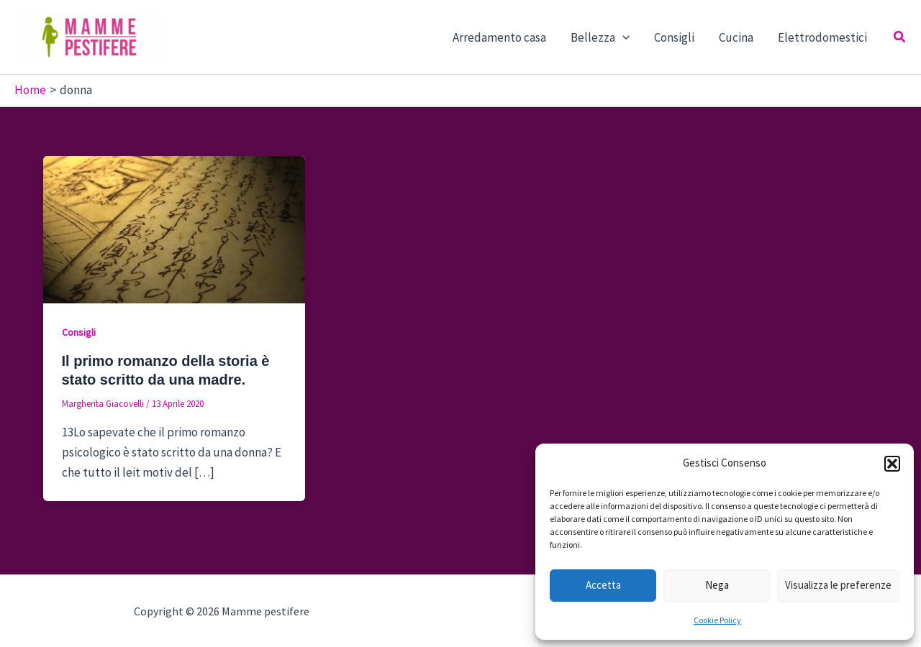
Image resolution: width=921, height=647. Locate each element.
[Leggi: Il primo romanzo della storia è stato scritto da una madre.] (174, 228)
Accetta (603, 585)
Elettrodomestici (822, 37)
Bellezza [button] (600, 37)
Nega (717, 585)
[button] (892, 463)
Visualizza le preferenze (838, 585)
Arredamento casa (499, 37)
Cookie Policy (717, 620)
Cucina (736, 37)
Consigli (674, 37)
